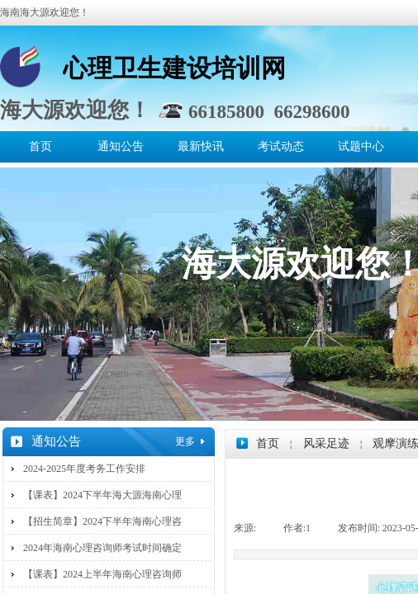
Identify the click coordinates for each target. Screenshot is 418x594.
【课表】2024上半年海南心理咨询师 (102, 574)
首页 (40, 146)
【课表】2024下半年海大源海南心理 (102, 495)
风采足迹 (326, 443)
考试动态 (281, 146)
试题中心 (361, 146)
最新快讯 (201, 146)
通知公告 (120, 146)
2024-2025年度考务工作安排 (84, 468)
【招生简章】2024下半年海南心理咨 (102, 521)
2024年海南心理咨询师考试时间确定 (102, 548)
